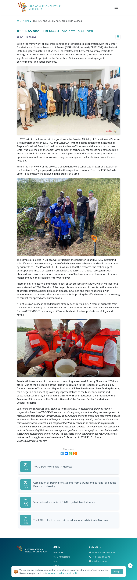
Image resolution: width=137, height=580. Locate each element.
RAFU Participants (61, 556)
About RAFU (59, 552)
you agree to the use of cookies (63, 573)
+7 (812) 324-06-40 (100, 556)
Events (56, 565)
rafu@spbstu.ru (99, 561)
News (26, 20)
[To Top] (130, 565)
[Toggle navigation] (116, 7)
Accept (117, 571)
